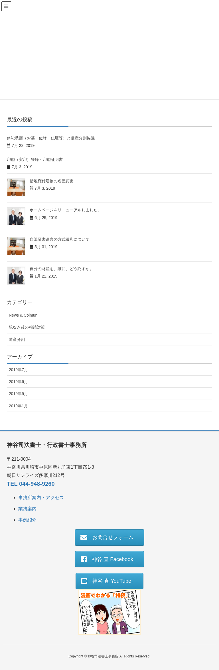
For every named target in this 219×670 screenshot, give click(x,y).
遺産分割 (17, 339)
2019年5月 (18, 393)
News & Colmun (23, 315)
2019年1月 (18, 406)
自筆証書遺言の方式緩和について (60, 239)
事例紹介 (27, 519)
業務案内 (27, 508)
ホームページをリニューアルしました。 (66, 210)
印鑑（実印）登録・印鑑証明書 (35, 159)
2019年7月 (18, 369)
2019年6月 (18, 381)
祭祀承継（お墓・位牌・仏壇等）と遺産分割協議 (51, 138)
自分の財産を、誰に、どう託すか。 (62, 268)
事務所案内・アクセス (41, 497)
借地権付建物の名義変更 (52, 181)
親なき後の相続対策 (27, 327)
